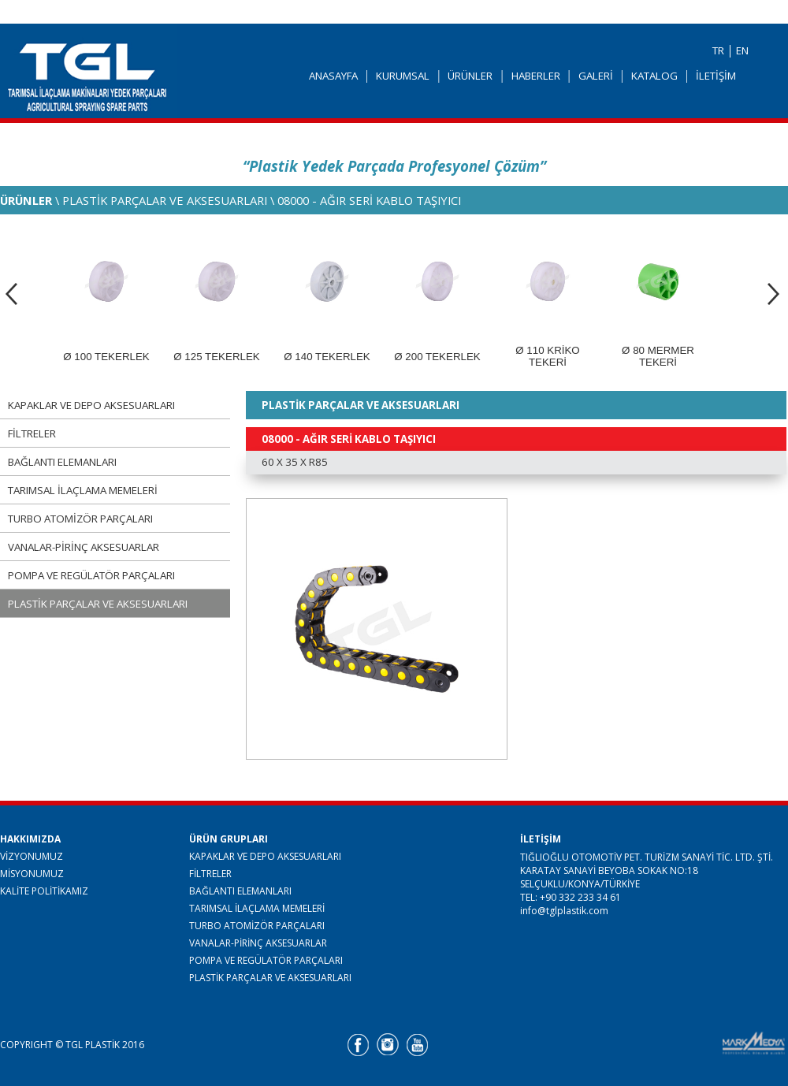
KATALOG (654, 76)
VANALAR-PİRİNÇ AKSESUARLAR (83, 547)
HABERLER (535, 76)
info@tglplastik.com (564, 910)
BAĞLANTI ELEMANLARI (62, 462)
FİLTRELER (32, 433)
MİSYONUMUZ (32, 873)
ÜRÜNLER (470, 76)
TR (718, 50)
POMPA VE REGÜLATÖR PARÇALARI (91, 575)
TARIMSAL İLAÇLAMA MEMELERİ (83, 490)
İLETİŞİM (716, 76)
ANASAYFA (333, 76)
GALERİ (595, 76)
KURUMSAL (402, 76)
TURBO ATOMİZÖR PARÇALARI (80, 518)
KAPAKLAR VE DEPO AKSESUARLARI (91, 405)
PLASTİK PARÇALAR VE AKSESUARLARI (98, 604)
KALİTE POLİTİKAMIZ (44, 890)
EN (742, 50)
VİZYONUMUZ (31, 856)
